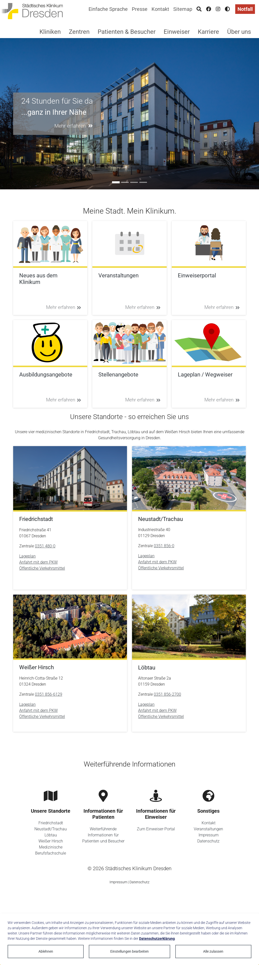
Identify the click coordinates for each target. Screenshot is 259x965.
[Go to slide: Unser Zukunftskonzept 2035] (143, 182)
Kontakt (160, 9)
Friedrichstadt (50, 823)
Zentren (79, 31)
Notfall (245, 9)
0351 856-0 (164, 545)
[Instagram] (218, 9)
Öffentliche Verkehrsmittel (42, 568)
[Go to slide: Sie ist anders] (134, 182)
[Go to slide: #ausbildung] (125, 182)
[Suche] (199, 9)
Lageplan (27, 556)
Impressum (209, 835)
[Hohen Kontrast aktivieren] (227, 9)
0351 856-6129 (48, 694)
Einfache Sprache (108, 9)
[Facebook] (208, 9)
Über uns (239, 31)
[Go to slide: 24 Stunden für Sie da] (116, 182)
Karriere (208, 31)
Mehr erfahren (63, 307)
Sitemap (182, 9)
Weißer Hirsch (50, 841)
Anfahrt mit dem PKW (38, 562)
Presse (139, 9)
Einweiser (177, 31)
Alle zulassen (213, 951)
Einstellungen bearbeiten (129, 951)
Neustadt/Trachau (50, 829)
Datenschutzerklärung (157, 939)
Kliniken (50, 31)
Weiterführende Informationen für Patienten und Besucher (103, 835)
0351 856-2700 (167, 694)
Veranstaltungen (208, 829)
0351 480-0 (45, 546)
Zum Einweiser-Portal (156, 829)
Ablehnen (45, 951)
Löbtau (51, 835)
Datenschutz (208, 841)
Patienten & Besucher (127, 31)
